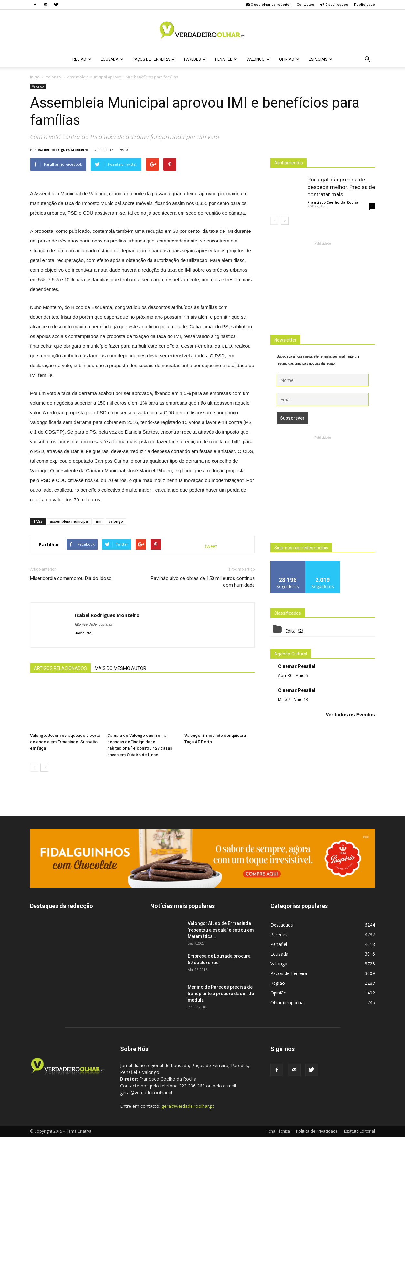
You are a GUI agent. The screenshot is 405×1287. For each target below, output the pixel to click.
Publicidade (364, 5)
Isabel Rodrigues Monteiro (63, 149)
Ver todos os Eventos (350, 714)
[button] (367, 59)
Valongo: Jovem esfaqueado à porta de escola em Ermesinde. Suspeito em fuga (65, 892)
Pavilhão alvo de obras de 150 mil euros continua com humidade (203, 731)
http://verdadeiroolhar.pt (93, 774)
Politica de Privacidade (317, 1281)
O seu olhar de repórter (268, 5)
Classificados (334, 5)
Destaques (281, 1075)
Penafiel (226, 59)
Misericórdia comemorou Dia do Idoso (71, 728)
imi (98, 671)
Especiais (320, 59)
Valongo (258, 59)
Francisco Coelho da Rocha (332, 202)
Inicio (35, 77)
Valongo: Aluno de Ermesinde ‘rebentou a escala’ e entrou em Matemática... (221, 1080)
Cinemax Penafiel (296, 666)
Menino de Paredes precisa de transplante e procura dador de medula (221, 1143)
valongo (116, 671)
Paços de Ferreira (154, 59)
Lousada (112, 59)
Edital (290, 631)
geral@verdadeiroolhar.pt (187, 1256)
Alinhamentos (288, 162)
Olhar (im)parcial (287, 1152)
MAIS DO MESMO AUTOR (120, 818)
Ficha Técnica (278, 1281)
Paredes (195, 59)
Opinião (289, 59)
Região (81, 59)
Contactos (305, 5)
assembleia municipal (69, 671)
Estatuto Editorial (359, 1281)
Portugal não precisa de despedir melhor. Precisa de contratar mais (341, 187)
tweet (211, 696)
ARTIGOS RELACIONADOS (60, 818)
